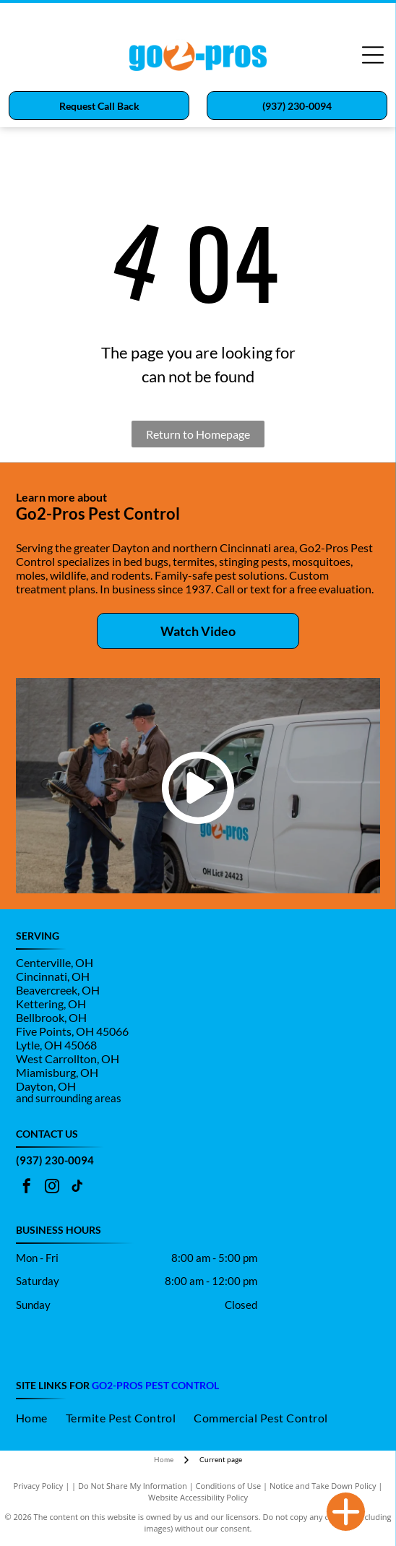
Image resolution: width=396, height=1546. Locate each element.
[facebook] (27, 1188)
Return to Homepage (198, 434)
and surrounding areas (68, 1097)
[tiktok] (77, 1188)
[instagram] (52, 1188)
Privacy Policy (39, 1485)
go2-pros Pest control (155, 1385)
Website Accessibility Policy (198, 1497)
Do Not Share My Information (132, 1485)
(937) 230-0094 (55, 1160)
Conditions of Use (229, 1485)
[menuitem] (41, 1417)
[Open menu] (373, 55)
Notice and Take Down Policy (323, 1485)
